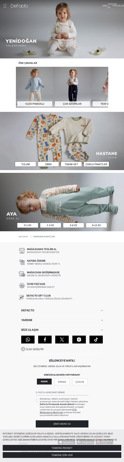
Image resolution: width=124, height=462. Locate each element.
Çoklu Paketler (96, 164)
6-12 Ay (96, 225)
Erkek (62, 381)
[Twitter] (62, 339)
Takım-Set (71, 164)
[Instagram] (79, 339)
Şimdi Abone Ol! (62, 424)
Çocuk (79, 381)
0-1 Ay (27, 225)
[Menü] (5, 6)
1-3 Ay (50, 225)
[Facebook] (45, 339)
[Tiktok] (96, 339)
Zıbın (48, 164)
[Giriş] (105, 5)
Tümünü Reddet (62, 447)
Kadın (44, 381)
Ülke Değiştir (35, 349)
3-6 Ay (73, 225)
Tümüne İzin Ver (62, 455)
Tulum (25, 164)
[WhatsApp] (28, 339)
